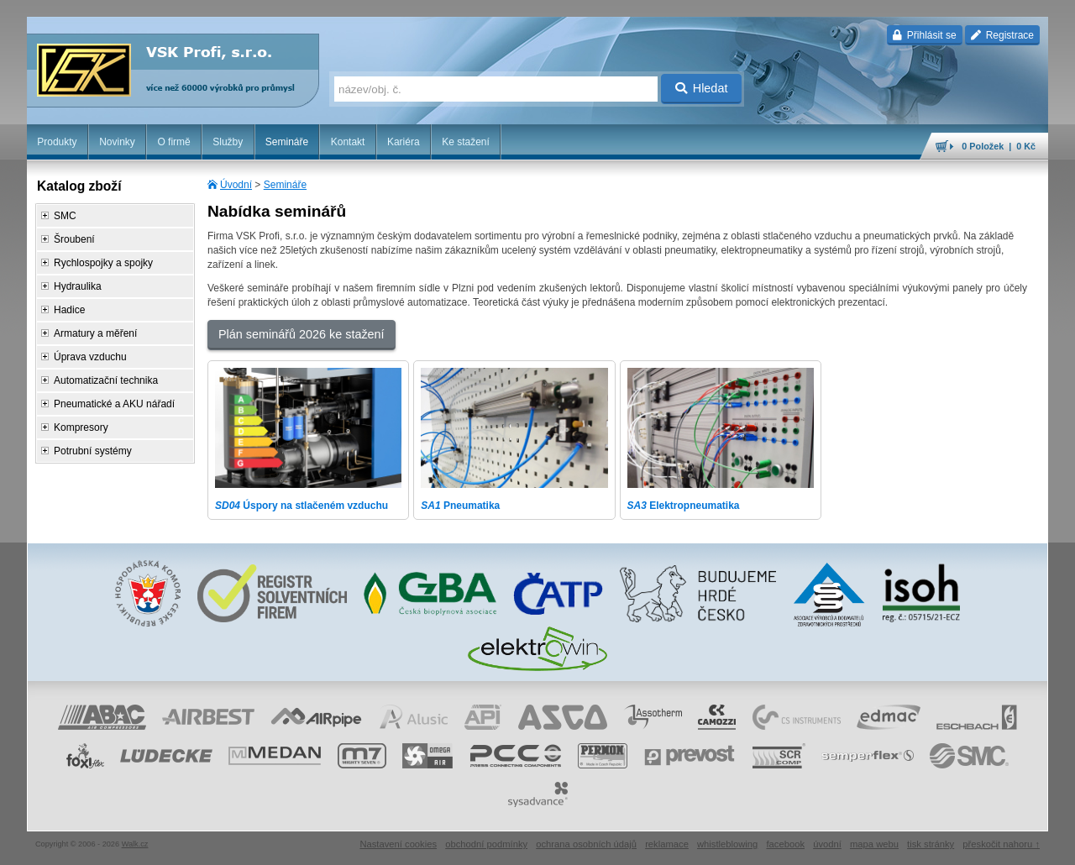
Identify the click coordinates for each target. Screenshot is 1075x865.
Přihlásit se (924, 35)
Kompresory (81, 427)
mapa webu (874, 844)
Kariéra (403, 142)
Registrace (1002, 35)
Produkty (56, 142)
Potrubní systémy (93, 451)
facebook (785, 844)
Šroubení (74, 239)
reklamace (667, 844)
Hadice (69, 310)
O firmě (173, 142)
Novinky (117, 142)
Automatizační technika (106, 380)
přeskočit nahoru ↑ (1001, 844)
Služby (227, 142)
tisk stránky (930, 844)
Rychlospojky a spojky (103, 263)
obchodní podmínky (486, 844)
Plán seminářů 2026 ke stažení (301, 334)
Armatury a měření (95, 333)
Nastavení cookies (398, 844)
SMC (65, 216)
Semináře (286, 142)
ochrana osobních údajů (586, 844)
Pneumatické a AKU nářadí (114, 404)
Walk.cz (135, 844)
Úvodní (236, 185)
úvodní (827, 844)
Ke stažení (466, 142)
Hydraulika (78, 286)
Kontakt (348, 142)
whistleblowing (727, 844)
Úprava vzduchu (90, 357)
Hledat (701, 88)
